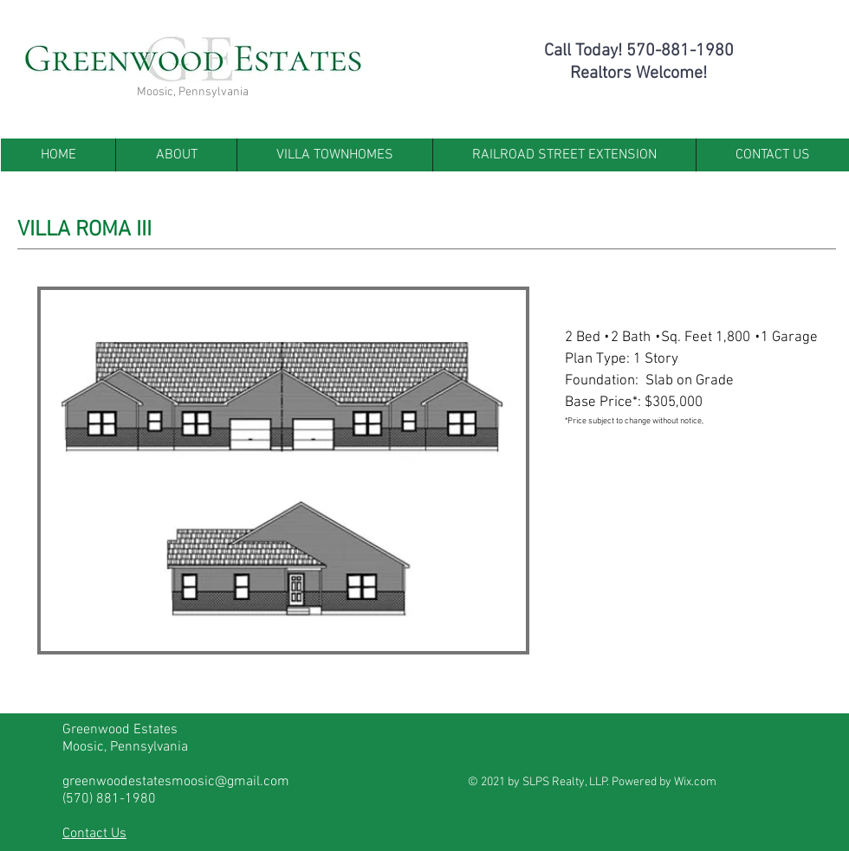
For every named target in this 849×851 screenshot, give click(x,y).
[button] (283, 470)
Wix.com (695, 782)
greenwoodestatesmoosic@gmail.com (175, 781)
